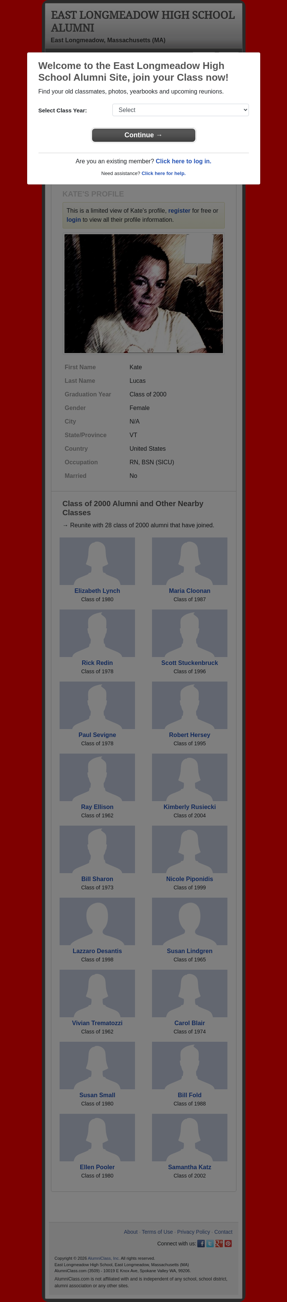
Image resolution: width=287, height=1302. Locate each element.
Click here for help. (163, 173)
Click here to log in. (184, 161)
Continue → (143, 135)
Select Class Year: (62, 110)
